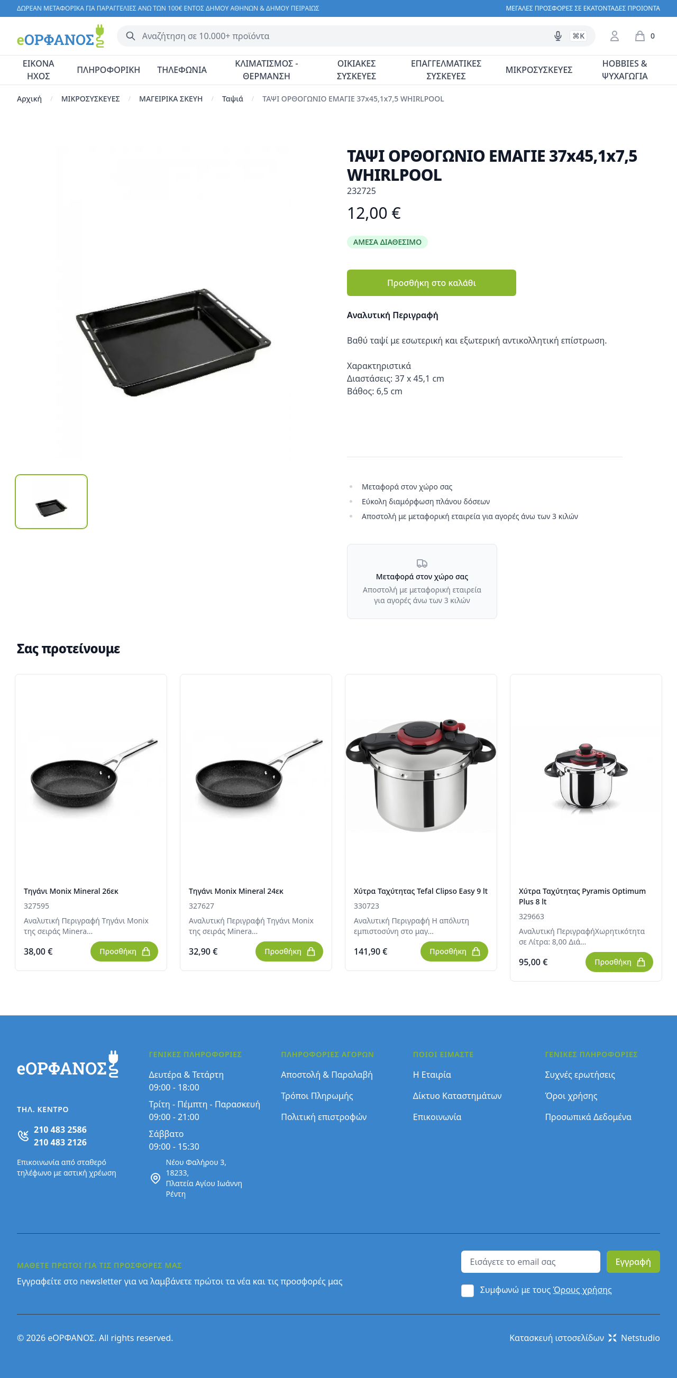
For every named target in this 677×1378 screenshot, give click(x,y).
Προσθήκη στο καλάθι (431, 283)
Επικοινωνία (437, 1117)
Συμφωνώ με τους (546, 1290)
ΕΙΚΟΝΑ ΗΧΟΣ (38, 70)
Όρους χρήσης (582, 1290)
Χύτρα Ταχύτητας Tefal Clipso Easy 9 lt (421, 891)
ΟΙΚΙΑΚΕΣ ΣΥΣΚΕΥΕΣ (356, 70)
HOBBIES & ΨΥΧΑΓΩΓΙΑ (625, 70)
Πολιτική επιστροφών (324, 1117)
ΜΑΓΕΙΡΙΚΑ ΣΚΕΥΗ (171, 99)
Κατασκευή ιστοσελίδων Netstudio (584, 1338)
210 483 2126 (60, 1142)
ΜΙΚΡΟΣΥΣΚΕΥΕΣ (539, 70)
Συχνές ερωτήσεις (580, 1074)
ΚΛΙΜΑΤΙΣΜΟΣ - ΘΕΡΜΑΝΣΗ (266, 70)
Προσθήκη (125, 951)
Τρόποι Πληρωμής (317, 1096)
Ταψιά (232, 99)
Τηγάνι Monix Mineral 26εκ (71, 891)
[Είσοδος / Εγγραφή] (614, 36)
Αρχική (29, 99)
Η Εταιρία (432, 1074)
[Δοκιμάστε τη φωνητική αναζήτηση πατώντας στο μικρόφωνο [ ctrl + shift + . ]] (558, 36)
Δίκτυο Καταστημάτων (457, 1096)
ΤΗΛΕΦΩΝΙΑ (182, 70)
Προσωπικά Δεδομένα (588, 1117)
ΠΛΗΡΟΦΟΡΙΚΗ (108, 70)
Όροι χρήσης (571, 1096)
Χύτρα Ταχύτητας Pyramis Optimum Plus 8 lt (582, 896)
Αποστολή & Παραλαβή (327, 1074)
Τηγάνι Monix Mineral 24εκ (236, 891)
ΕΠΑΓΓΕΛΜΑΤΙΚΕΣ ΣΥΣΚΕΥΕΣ (446, 70)
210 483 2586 (60, 1129)
